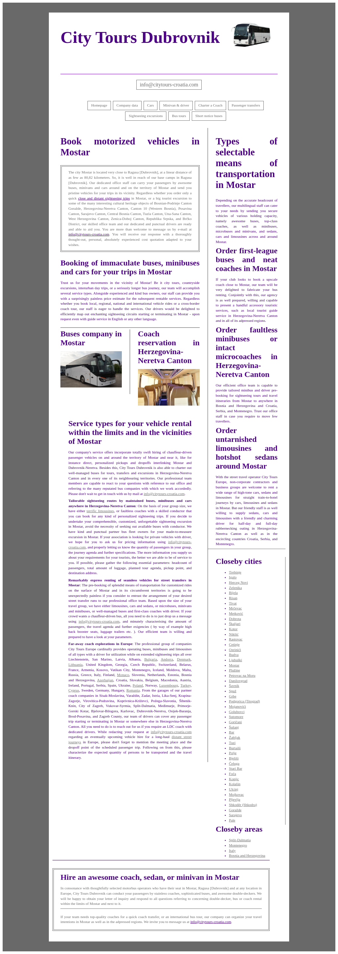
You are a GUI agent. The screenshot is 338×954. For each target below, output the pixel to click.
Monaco (123, 675)
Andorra (167, 659)
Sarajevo (235, 815)
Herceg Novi (238, 582)
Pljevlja (234, 799)
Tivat (233, 603)
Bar (231, 732)
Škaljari (235, 624)
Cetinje (234, 644)
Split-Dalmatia (240, 840)
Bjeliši (234, 758)
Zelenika (235, 588)
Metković (236, 613)
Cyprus (73, 690)
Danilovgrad (238, 681)
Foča (232, 774)
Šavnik (234, 686)
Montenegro (238, 845)
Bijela (233, 593)
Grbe (232, 696)
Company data (127, 105)
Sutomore (236, 717)
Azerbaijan (105, 680)
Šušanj (234, 727)
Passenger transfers (246, 105)
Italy (232, 850)
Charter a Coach (210, 105)
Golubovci (237, 712)
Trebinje (235, 572)
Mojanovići (237, 706)
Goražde (235, 810)
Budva (234, 655)
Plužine (234, 670)
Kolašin (235, 784)
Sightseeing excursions (146, 116)
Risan (233, 598)
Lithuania (75, 664)
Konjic (234, 779)
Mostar (234, 665)
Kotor (233, 629)
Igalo (233, 577)
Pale (232, 820)
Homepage (99, 105)
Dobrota (235, 619)
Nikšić (234, 634)
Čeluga (234, 763)
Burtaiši (235, 748)
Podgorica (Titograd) (244, 701)
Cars (150, 105)
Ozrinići (235, 650)
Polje (233, 753)
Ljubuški (235, 660)
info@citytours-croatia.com (169, 84)
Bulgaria (150, 659)
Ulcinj (233, 789)
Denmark (184, 659)
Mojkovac (236, 794)
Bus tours (179, 116)
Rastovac (236, 639)
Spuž (232, 691)
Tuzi (232, 743)
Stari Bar (235, 768)
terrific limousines (100, 511)
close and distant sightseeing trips (104, 198)
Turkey (186, 685)
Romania (133, 690)
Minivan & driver (176, 105)
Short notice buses (208, 116)
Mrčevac (235, 608)
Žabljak (234, 737)
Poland (138, 685)
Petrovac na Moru (242, 675)
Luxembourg (168, 685)
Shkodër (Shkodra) (243, 805)
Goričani (235, 722)
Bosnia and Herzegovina (247, 855)
